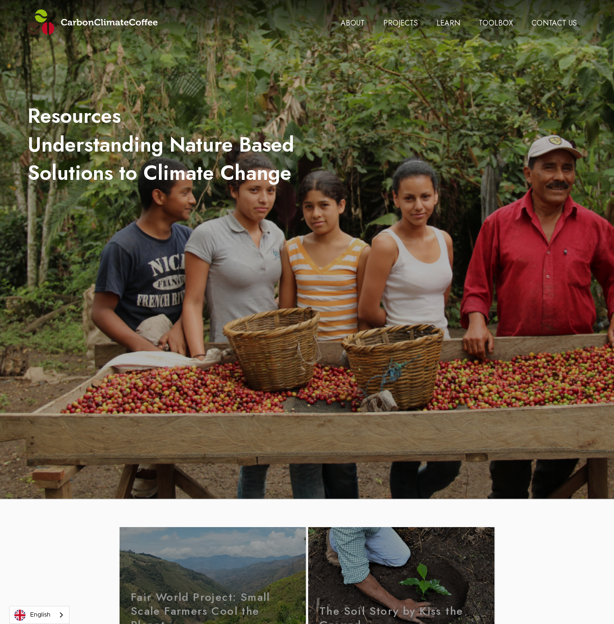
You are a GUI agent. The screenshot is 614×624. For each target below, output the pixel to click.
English (32, 615)
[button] (352, 23)
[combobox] (39, 615)
